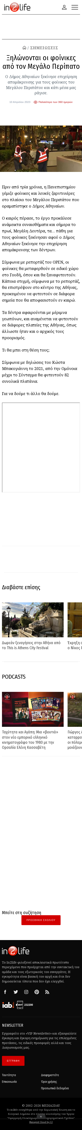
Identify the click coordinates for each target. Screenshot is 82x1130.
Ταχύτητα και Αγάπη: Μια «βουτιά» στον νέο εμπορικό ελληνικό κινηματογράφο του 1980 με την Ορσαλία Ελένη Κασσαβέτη (30, 740)
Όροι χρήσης (49, 1082)
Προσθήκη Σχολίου (41, 920)
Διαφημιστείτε (50, 1075)
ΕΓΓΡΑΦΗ (13, 1060)
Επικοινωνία (9, 1082)
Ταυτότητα (9, 1075)
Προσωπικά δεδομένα (55, 1088)
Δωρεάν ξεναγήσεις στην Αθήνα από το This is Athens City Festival (31, 645)
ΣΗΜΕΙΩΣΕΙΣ (44, 47)
